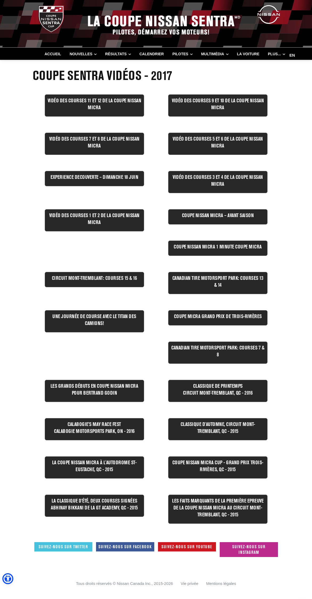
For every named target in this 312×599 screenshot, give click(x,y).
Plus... (274, 54)
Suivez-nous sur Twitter (63, 546)
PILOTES (180, 54)
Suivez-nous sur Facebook (125, 546)
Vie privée (189, 583)
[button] (7, 578)
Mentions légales (221, 583)
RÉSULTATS (116, 54)
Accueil (53, 54)
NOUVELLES (81, 54)
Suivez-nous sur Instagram (248, 549)
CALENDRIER (151, 54)
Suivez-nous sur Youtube (186, 546)
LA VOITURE (248, 54)
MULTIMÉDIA (212, 54)
